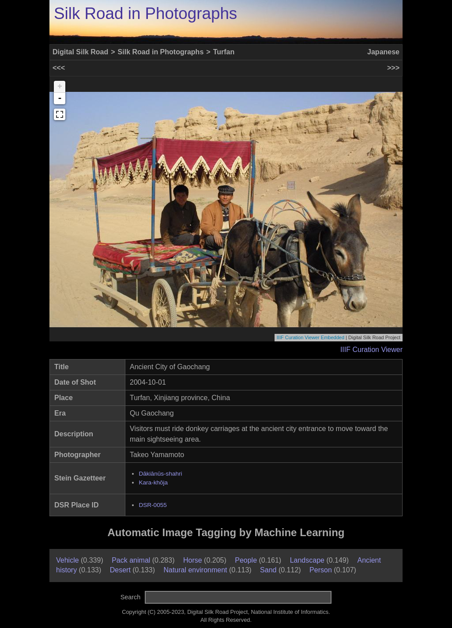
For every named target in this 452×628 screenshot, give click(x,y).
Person (320, 570)
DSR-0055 (152, 505)
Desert (120, 570)
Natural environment (195, 570)
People (246, 560)
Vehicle (67, 560)
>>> (393, 68)
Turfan (224, 52)
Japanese (383, 52)
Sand (268, 570)
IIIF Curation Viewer (371, 349)
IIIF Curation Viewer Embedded (310, 337)
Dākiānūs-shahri (160, 473)
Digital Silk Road (80, 52)
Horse (192, 560)
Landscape (307, 560)
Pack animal (131, 560)
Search (131, 597)
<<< (59, 68)
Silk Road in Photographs (145, 13)
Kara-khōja (153, 482)
